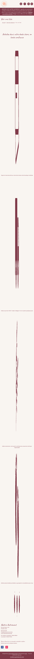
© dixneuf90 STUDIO (13, 653)
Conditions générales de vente (17, 657)
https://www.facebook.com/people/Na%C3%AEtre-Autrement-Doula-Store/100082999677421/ (2, 647)
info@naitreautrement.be (6, 632)
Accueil (3, 22)
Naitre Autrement (4, 4)
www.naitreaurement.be (6, 633)
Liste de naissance (10, 22)
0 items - (28, 4)
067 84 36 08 (4, 630)
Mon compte (21, 4)
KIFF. (26, 653)
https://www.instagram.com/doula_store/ (6, 647)
